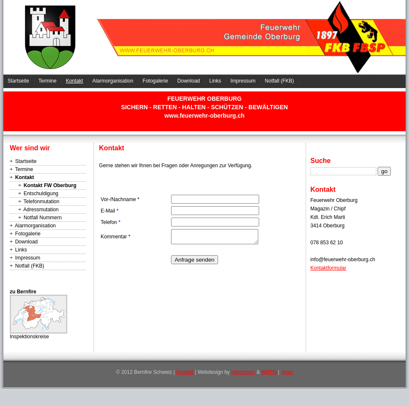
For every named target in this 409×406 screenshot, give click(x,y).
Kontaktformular (328, 268)
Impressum (242, 81)
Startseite (18, 81)
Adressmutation (40, 210)
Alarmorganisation (112, 81)
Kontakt (74, 81)
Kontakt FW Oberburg (50, 185)
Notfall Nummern (43, 218)
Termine (48, 81)
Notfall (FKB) (279, 81)
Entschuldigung (41, 193)
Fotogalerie (155, 81)
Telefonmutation (41, 201)
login (287, 372)
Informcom (243, 372)
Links (215, 81)
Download (188, 81)
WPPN (268, 372)
